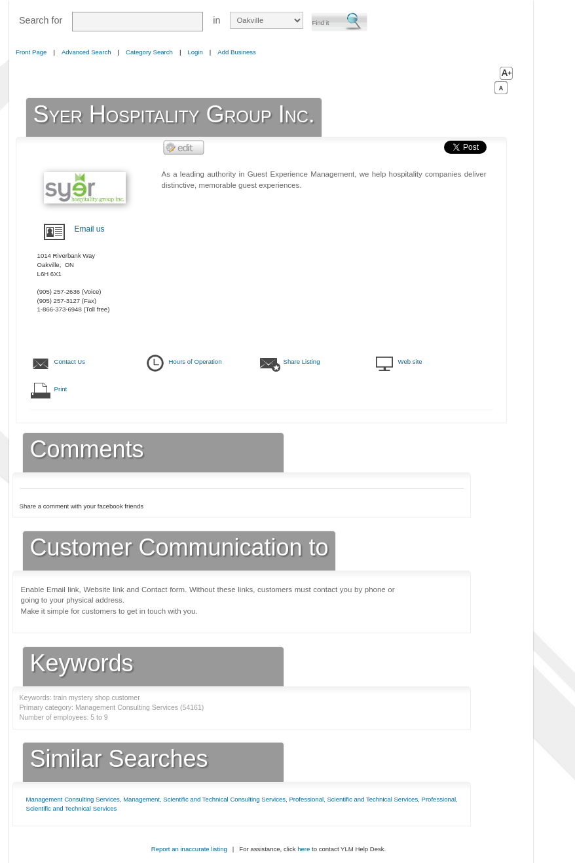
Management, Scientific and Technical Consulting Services (204, 799)
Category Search (149, 52)
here (303, 849)
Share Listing (302, 361)
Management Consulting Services (73, 799)
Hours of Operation (195, 361)
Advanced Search (86, 52)
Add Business (236, 52)
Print (60, 389)
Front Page (31, 52)
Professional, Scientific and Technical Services (353, 799)
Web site (410, 361)
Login (194, 52)
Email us (90, 229)
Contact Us (69, 361)
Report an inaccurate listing (189, 849)
